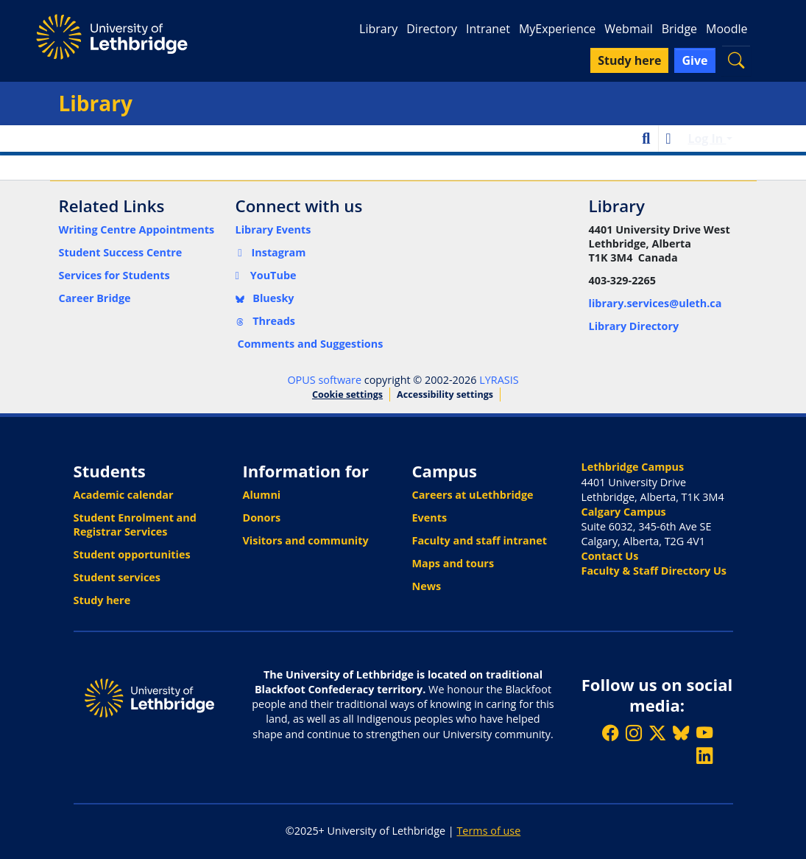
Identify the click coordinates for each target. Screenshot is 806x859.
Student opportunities (132, 554)
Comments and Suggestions (310, 344)
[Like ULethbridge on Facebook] (610, 732)
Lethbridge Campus (633, 467)
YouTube (266, 275)
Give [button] (694, 60)
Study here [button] (629, 60)
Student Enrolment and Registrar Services (135, 525)
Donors (262, 518)
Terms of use (488, 831)
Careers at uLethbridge (473, 495)
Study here (102, 600)
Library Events (273, 229)
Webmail (628, 29)
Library (378, 29)
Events (430, 518)
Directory (431, 29)
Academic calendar (124, 495)
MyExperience (557, 29)
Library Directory (634, 326)
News (427, 586)
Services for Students (114, 275)
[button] (736, 60)
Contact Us (610, 556)
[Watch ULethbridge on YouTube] (704, 732)
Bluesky (265, 298)
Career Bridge (95, 298)
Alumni (262, 495)
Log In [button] (706, 138)
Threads (266, 321)
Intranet (488, 29)
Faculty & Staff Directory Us (654, 571)
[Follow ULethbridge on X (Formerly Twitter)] (657, 732)
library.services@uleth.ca (655, 303)
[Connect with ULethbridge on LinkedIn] (704, 755)
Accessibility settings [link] (445, 394)
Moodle (726, 29)
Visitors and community (306, 540)
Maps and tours (453, 563)
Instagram (271, 252)
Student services (117, 577)
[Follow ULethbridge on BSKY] (681, 732)
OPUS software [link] (324, 380)
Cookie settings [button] (347, 394)
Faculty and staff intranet (480, 540)
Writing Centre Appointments (137, 229)
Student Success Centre (121, 252)
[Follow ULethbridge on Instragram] (634, 732)
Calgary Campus (623, 512)
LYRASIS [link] (498, 380)
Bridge (679, 29)
